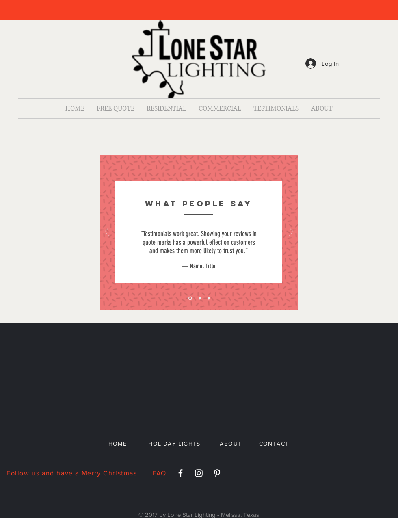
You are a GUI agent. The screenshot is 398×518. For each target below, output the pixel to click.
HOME (117, 443)
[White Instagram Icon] (199, 473)
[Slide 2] (200, 298)
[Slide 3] (209, 298)
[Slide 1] (190, 298)
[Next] (291, 232)
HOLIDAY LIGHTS (174, 443)
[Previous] (107, 232)
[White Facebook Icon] (180, 473)
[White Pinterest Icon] (217, 473)
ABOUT (231, 443)
